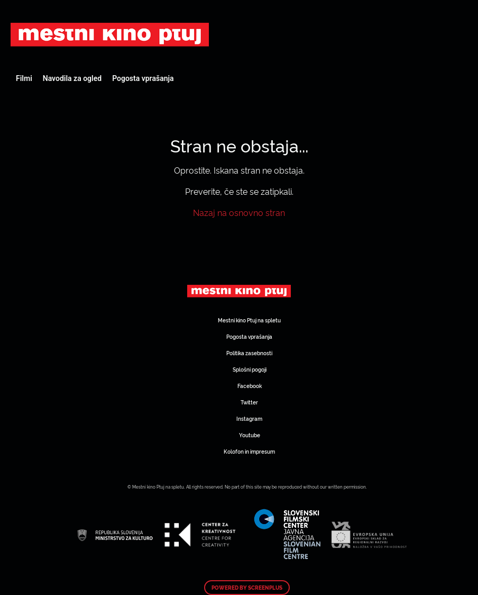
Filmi (24, 78)
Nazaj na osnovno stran (239, 212)
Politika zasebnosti (249, 352)
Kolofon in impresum (249, 451)
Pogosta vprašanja (142, 78)
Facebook (249, 385)
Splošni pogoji (249, 369)
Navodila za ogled (72, 78)
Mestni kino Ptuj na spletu (249, 320)
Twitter (249, 402)
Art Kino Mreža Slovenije (110, 34)
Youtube (249, 434)
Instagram (249, 418)
